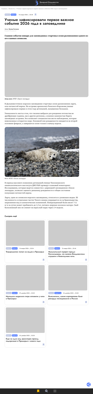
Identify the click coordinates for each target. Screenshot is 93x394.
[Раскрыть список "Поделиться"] (89, 385)
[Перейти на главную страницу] (46, 3)
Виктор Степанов (14, 29)
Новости (12, 9)
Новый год (58, 293)
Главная (4, 9)
